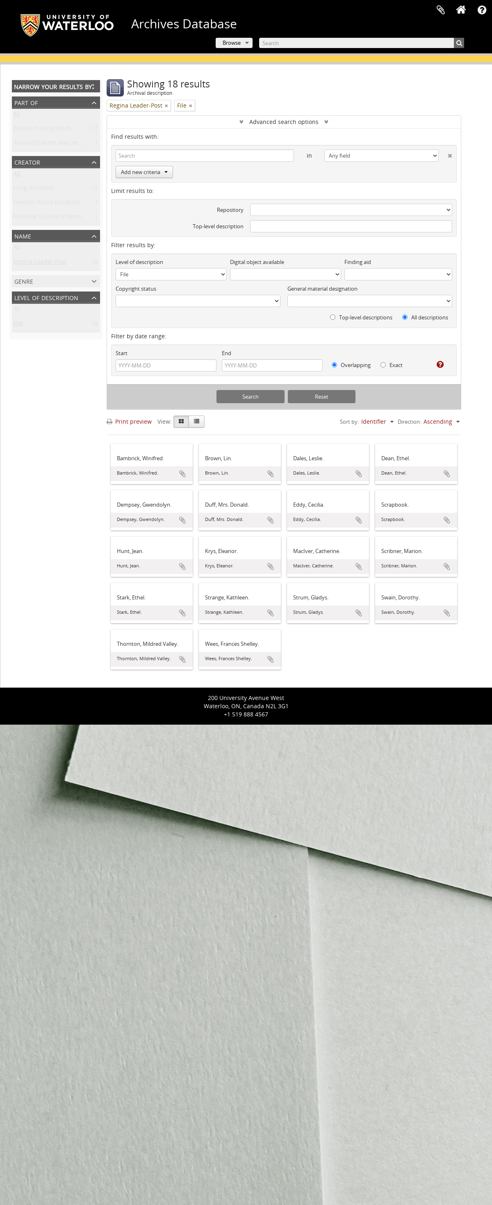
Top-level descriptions (361, 317)
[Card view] (181, 421)
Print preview (129, 421)
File (18, 325)
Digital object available (257, 262)
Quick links (482, 10)
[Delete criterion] (445, 153)
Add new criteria (144, 172)
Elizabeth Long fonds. (43, 130)
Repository (230, 209)
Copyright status (136, 288)
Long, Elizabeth (34, 189)
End (226, 353)
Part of (26, 102)
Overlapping (351, 365)
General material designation (322, 288)
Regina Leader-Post (40, 263)
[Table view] (197, 421)
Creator (27, 161)
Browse (232, 42)
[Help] (437, 364)
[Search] (361, 43)
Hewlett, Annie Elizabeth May (53, 204)
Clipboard (440, 10)
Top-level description (218, 226)
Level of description (46, 297)
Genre (23, 280)
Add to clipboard (182, 474)
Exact (391, 365)
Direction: (409, 421)
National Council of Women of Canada (66, 218)
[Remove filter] (166, 105)
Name (22, 235)
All (17, 115)
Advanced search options (284, 122)
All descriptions (425, 317)
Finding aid (357, 262)
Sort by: (349, 421)
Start (122, 353)
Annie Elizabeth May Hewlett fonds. (62, 144)
